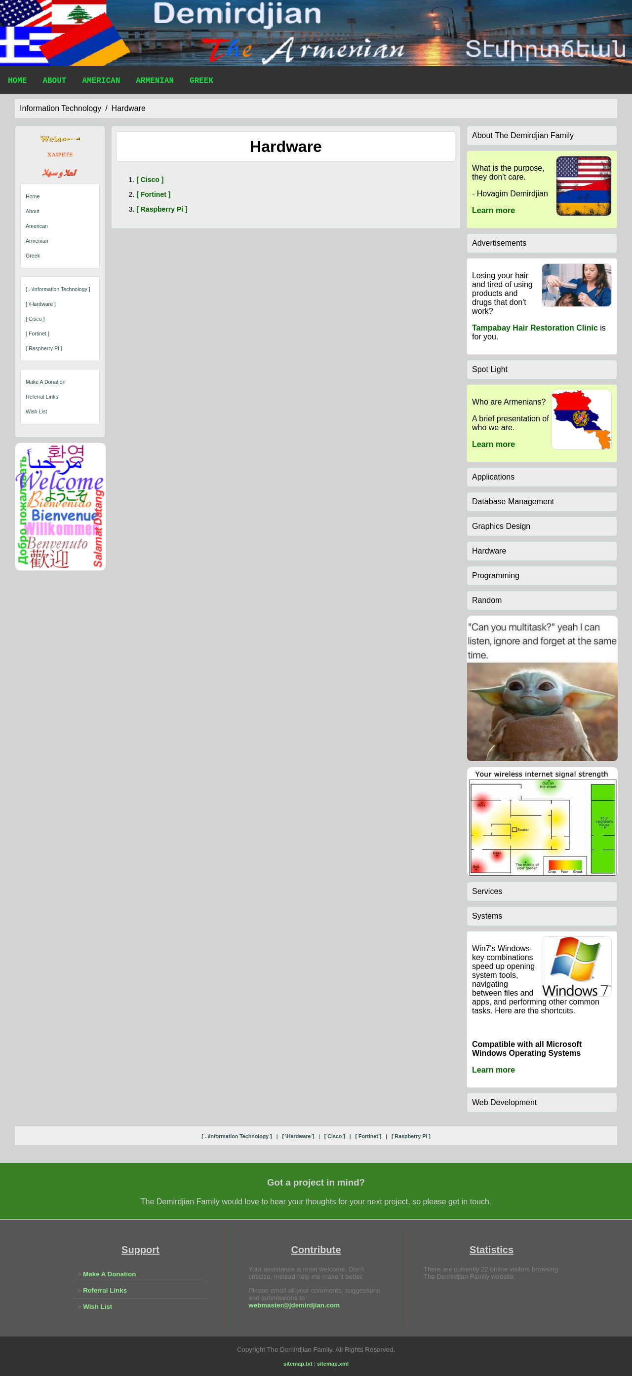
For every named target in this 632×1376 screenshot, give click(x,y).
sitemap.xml (333, 1364)
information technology (60, 108)
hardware (129, 108)
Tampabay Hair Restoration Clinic (535, 328)
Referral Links (42, 397)
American (101, 81)
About (54, 81)
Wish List (36, 411)
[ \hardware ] (41, 304)
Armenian (155, 81)
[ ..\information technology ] (58, 289)
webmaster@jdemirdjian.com (294, 1305)
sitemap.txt (298, 1364)
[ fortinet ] (37, 333)
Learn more (493, 210)
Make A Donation (46, 382)
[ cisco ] (35, 319)
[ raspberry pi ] (44, 348)
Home (17, 81)
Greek (201, 81)
